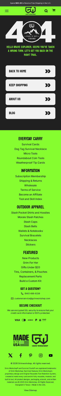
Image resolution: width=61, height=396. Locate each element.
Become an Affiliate (30, 194)
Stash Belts (30, 226)
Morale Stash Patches (30, 217)
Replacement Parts (30, 276)
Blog (30, 113)
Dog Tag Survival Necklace (30, 149)
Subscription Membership (30, 176)
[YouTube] (50, 355)
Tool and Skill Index (30, 199)
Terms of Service (30, 189)
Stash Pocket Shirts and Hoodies (30, 212)
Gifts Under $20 (30, 267)
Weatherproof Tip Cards (30, 162)
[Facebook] (20, 355)
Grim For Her (30, 262)
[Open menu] (6, 10)
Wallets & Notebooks (30, 230)
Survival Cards (30, 144)
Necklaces (30, 240)
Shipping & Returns (30, 180)
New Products (30, 258)
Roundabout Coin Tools (30, 158)
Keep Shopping (30, 85)
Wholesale (30, 185)
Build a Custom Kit (30, 280)
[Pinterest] (30, 355)
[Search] (46, 9)
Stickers (30, 244)
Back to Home (30, 71)
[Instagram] (40, 355)
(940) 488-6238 (32, 293)
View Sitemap (30, 390)
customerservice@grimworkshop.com (32, 298)
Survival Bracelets (30, 235)
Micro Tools (30, 153)
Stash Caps (30, 221)
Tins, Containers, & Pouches (30, 271)
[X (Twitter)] (10, 355)
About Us (30, 99)
